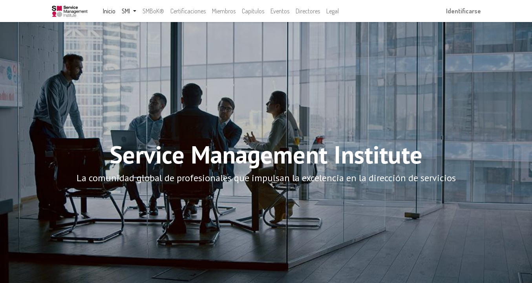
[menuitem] (109, 11)
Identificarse (463, 11)
